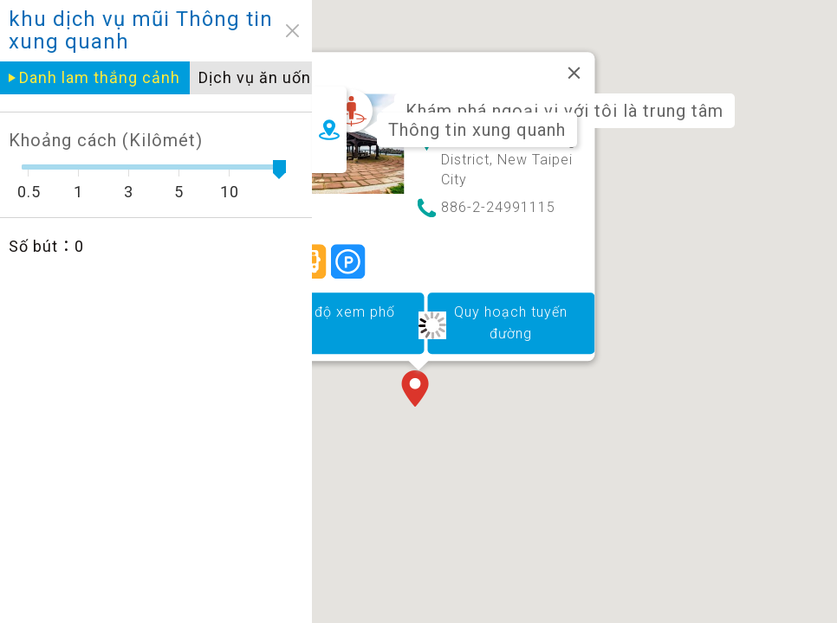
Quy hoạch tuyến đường (511, 323)
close (280, 30)
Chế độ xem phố (340, 312)
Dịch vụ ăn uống (247, 77)
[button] (418, 390)
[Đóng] (574, 72)
